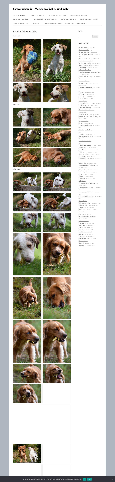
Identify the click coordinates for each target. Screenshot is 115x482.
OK (84, 479)
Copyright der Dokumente (21, 23)
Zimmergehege (83, 67)
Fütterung (81, 96)
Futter (80, 99)
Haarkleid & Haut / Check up (86, 110)
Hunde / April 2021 (84, 50)
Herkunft (81, 243)
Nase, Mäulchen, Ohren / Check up (88, 116)
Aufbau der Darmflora (85, 70)
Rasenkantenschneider (85, 141)
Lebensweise (82, 238)
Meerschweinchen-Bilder (37, 15)
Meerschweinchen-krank (68, 19)
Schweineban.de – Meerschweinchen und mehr (41, 9)
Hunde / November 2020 (85, 61)
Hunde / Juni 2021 (84, 47)
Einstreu (81, 92)
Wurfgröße (82, 225)
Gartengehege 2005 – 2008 (86, 192)
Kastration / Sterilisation (85, 87)
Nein (89, 479)
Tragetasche (82, 147)
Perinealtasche (83, 101)
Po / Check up (82, 105)
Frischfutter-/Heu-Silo (85, 145)
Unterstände (82, 210)
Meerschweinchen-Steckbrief (58, 15)
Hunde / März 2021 (84, 52)
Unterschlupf (82, 172)
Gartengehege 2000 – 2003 (86, 187)
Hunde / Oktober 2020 (85, 59)
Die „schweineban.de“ (19, 15)
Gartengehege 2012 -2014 (86, 136)
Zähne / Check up (83, 114)
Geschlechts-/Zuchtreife (85, 232)
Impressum (36, 23)
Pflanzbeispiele (83, 205)
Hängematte (82, 163)
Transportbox (82, 170)
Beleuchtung (82, 156)
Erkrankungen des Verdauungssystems (89, 72)
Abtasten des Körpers (85, 107)
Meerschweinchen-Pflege (20, 19)
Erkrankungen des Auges (85, 130)
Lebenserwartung (84, 221)
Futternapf (82, 179)
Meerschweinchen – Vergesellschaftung (44, 19)
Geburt (81, 227)
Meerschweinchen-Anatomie (88, 19)
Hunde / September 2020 (86, 54)
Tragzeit (81, 230)
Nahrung (81, 234)
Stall (80, 214)
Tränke (81, 176)
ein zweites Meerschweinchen (87, 183)
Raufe (80, 174)
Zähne (80, 123)
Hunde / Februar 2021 (85, 63)
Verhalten (81, 134)
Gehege (81, 207)
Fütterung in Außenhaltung (86, 196)
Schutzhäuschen (83, 212)
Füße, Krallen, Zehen (84, 103)
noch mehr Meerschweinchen (87, 165)
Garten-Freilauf (83, 201)
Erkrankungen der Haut (85, 125)
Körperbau (82, 236)
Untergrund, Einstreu (84, 203)
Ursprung (81, 245)
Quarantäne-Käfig (84, 154)
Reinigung (81, 94)
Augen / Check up (83, 121)
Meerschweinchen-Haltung (79, 15)
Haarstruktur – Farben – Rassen (87, 216)
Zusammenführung (84, 81)
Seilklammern (82, 152)
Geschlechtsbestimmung (85, 76)
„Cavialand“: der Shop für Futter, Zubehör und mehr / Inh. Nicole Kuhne (64, 23)
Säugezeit (81, 223)
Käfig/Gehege (82, 181)
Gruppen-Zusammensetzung (87, 83)
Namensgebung (83, 241)
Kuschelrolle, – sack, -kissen (86, 159)
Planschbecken (83, 150)
